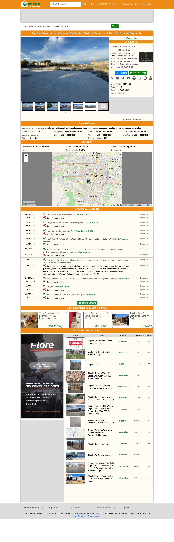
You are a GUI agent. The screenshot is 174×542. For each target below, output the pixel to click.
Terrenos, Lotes (43, 26)
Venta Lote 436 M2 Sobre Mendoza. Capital (99, 353)
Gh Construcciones (83, 215)
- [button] (26, 160)
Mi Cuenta (114, 4)
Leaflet (113, 205)
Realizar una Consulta (87, 303)
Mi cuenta (76, 507)
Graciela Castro (93, 223)
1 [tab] (65, 112)
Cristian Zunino (63, 287)
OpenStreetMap (130, 205)
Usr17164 (91, 295)
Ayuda (126, 507)
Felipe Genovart (83, 252)
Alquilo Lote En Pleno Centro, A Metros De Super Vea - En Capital (100, 478)
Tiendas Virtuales (129, 4)
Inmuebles (29, 26)
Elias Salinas (66, 263)
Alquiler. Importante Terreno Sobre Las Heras (100, 342)
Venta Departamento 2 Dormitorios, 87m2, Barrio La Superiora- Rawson (49, 317)
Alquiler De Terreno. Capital (100, 455)
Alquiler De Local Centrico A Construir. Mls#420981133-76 (101, 387)
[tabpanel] (27, 106)
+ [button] (26, 156)
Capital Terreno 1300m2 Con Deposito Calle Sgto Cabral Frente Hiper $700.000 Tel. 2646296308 (100, 410)
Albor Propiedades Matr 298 (82, 231)
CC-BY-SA (147, 205)
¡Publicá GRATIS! (99, 4)
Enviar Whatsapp (138, 73)
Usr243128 (124, 279)
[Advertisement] (86, 15)
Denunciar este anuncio (131, 119)
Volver (115, 26)
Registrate (53, 507)
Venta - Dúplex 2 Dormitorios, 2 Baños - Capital (94, 316)
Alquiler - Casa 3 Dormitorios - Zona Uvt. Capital (140, 316)
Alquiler (56, 26)
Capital (65, 26)
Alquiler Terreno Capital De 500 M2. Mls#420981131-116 (101, 398)
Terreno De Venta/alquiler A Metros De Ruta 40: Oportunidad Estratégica (100, 432)
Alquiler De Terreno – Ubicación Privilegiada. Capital (101, 421)
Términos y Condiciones (88, 516)
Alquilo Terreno (94, 365)
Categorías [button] (145, 4)
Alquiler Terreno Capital (98, 444)
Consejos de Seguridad (103, 507)
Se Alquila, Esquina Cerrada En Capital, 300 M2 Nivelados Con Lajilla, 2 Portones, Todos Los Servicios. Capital (101, 467)
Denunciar (144, 214)
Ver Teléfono (121, 73)
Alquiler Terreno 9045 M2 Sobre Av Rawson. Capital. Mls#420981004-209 (99, 376)
